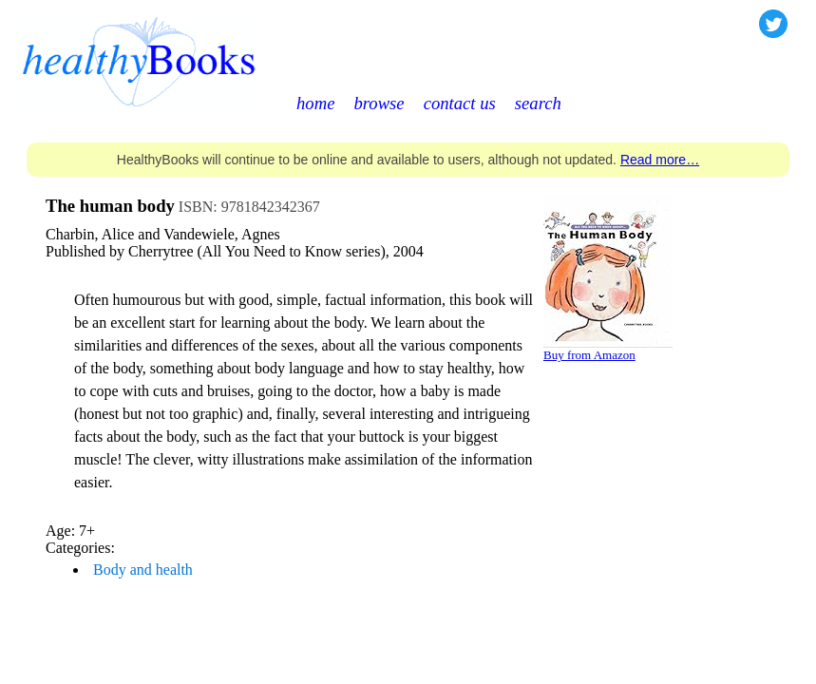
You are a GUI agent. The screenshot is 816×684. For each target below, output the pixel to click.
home (315, 103)
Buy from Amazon (589, 355)
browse (378, 103)
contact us (460, 103)
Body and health (143, 569)
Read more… (659, 159)
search (538, 103)
